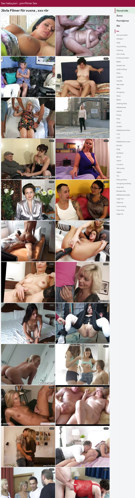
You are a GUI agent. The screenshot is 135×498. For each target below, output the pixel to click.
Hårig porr (77, 495)
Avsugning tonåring (124, 184)
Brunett (119, 145)
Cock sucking (121, 206)
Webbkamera (121, 107)
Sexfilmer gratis (54, 492)
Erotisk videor (97, 490)
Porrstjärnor (123, 21)
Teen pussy (120, 168)
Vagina (119, 172)
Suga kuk (119, 214)
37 (88, 467)
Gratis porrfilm (46, 490)
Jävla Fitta (120, 187)
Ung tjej (119, 81)
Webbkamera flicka (123, 130)
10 (74, 467)
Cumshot (119, 164)
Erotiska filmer (72, 492)
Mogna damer (105, 495)
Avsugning (120, 92)
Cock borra (120, 210)
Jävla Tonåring (122, 69)
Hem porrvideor (122, 35)
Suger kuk (120, 199)
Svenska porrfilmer (27, 490)
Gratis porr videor (27, 495)
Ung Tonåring (121, 46)
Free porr (112, 490)
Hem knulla (120, 54)
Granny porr (63, 495)
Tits (117, 176)
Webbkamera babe (123, 195)
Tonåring (119, 50)
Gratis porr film (9, 490)
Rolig (118, 149)
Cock (118, 134)
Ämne (120, 16)
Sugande (119, 77)
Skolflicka (120, 153)
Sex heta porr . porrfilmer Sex (19, 3)
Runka (118, 115)
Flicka (118, 73)
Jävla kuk (120, 203)
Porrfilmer (90, 495)
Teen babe (120, 85)
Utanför (119, 111)
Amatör (119, 126)
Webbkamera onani (124, 142)
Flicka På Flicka (122, 180)
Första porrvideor (123, 58)
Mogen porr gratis (34, 492)
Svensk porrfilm (9, 495)
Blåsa (118, 88)
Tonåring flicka (122, 104)
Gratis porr (122, 492)
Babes (118, 62)
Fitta (118, 119)
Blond (118, 157)
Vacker (119, 161)
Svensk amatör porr (13, 492)
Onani (118, 123)
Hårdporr (120, 39)
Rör (118, 26)
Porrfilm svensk (80, 490)
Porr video (125, 490)
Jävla (118, 43)
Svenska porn (89, 492)
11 (81, 467)
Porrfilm (120, 495)
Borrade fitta (121, 191)
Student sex (121, 66)
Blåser (118, 100)
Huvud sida (123, 11)
